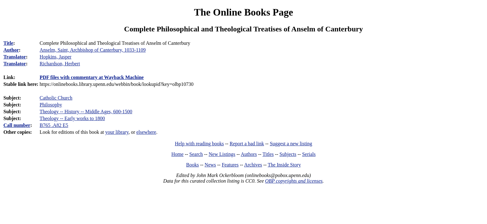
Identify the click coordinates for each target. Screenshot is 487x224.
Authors (249, 154)
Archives (253, 164)
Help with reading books (199, 143)
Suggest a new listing (291, 143)
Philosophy (51, 104)
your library (117, 132)
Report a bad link (247, 143)
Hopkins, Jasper (55, 56)
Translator (14, 56)
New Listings (222, 154)
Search (196, 154)
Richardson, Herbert (60, 63)
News (210, 164)
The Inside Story (284, 164)
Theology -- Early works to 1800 (72, 118)
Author (11, 50)
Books (192, 164)
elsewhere (146, 132)
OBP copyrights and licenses (293, 181)
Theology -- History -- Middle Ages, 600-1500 (86, 111)
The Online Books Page (243, 12)
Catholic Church (56, 97)
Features (230, 164)
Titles (268, 154)
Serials (309, 154)
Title (8, 43)
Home (177, 154)
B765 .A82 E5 (54, 125)
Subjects (288, 154)
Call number (16, 125)
